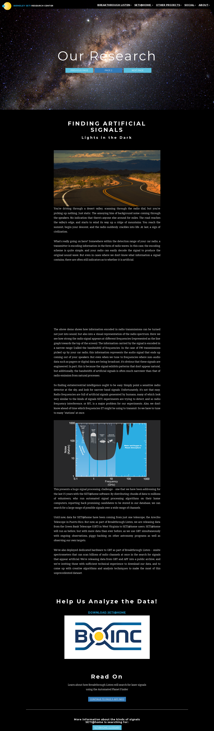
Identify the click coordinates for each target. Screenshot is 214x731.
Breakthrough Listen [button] (114, 6)
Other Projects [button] (169, 6)
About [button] (204, 6)
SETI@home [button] (143, 6)
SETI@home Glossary (107, 727)
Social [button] (190, 6)
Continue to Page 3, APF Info (107, 699)
